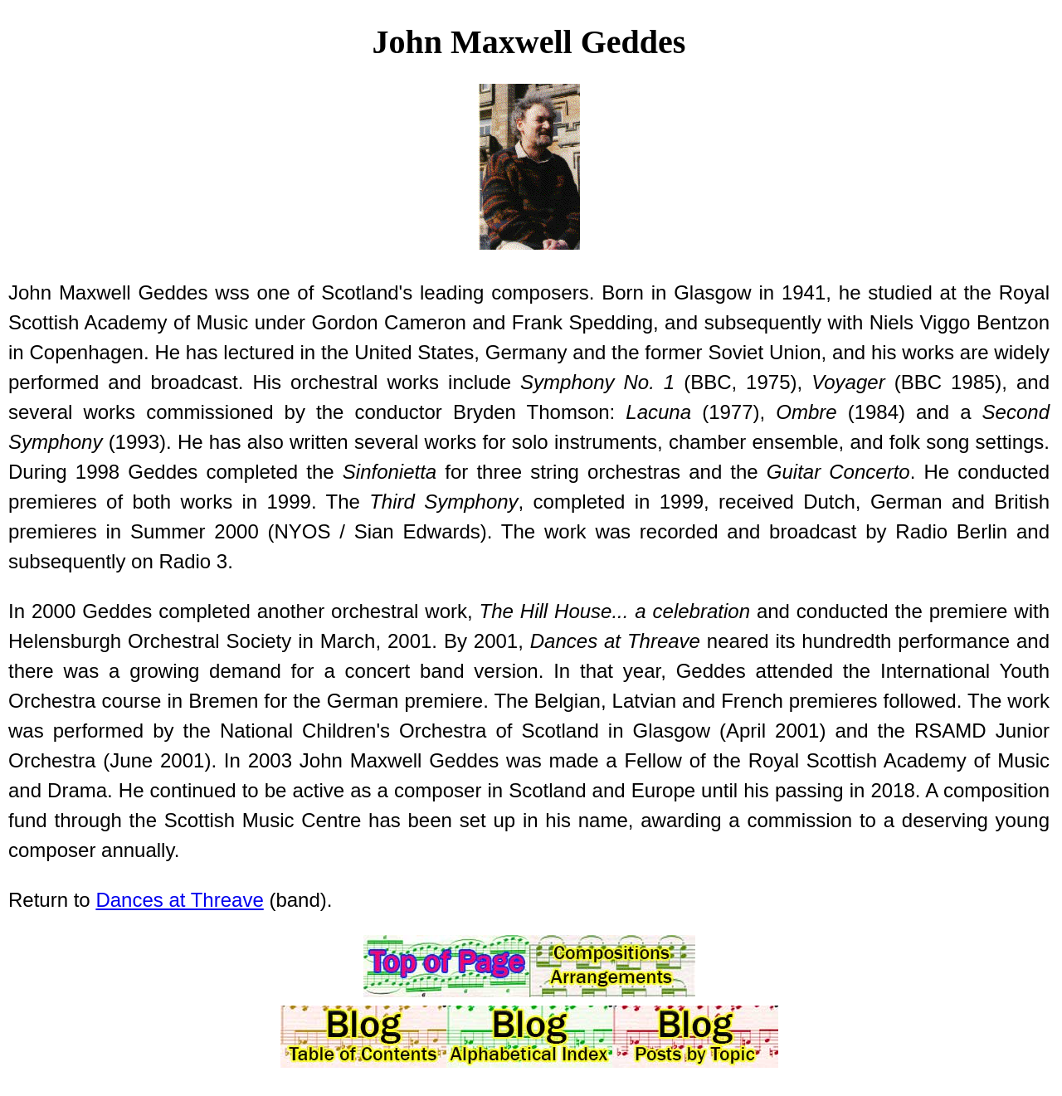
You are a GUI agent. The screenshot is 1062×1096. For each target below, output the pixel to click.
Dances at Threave (179, 900)
